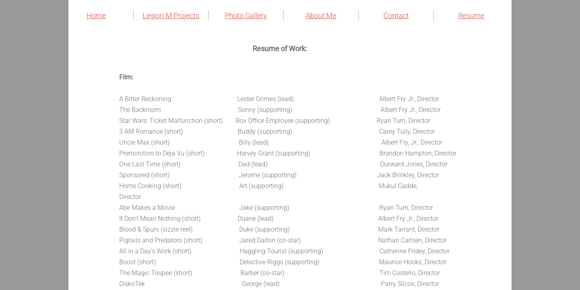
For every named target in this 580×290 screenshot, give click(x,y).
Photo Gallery (246, 15)
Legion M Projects (171, 15)
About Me (321, 15)
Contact (396, 15)
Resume (471, 15)
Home (96, 15)
